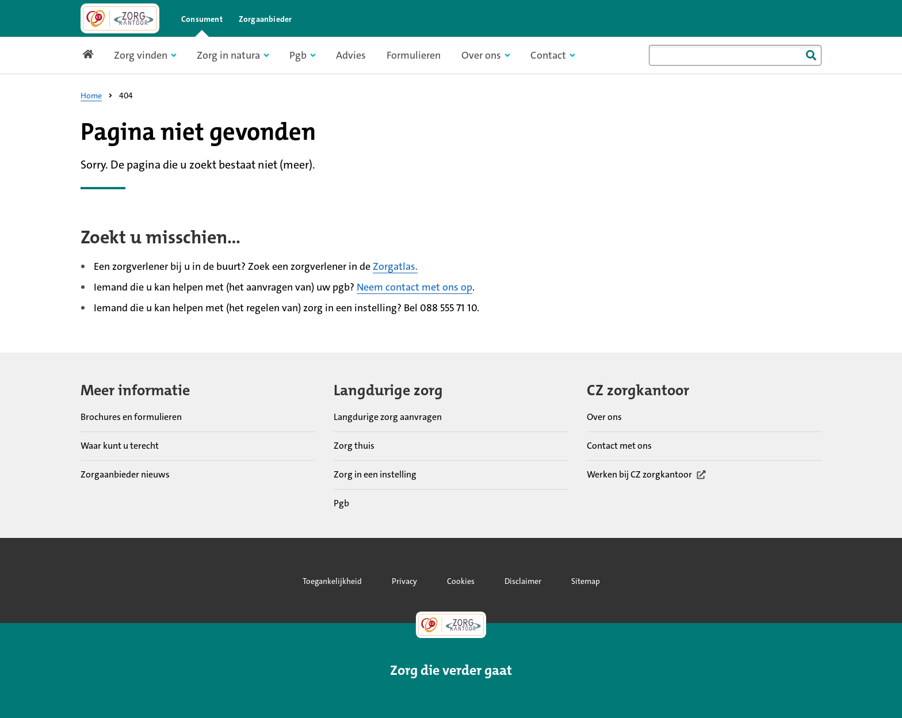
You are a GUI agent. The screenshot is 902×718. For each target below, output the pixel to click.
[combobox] (735, 55)
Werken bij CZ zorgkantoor (647, 474)
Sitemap (585, 581)
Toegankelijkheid (332, 581)
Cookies (461, 581)
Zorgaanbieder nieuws (125, 474)
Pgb (341, 503)
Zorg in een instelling (375, 474)
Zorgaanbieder (265, 19)
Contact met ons (619, 445)
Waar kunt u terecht (120, 445)
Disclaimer (522, 581)
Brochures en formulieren (131, 416)
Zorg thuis (354, 445)
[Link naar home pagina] (120, 18)
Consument (202, 19)
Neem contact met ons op (414, 287)
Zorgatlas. (395, 266)
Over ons (604, 416)
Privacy (404, 581)
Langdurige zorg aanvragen (388, 416)
